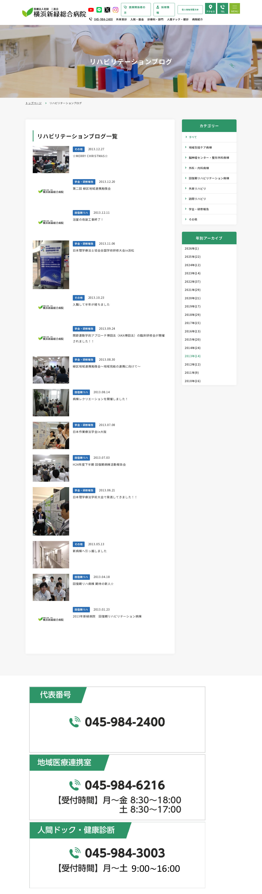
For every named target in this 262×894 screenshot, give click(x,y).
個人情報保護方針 (190, 9)
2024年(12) (193, 265)
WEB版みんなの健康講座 (185, 800)
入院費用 (107, 859)
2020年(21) (193, 298)
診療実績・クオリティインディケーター (57, 854)
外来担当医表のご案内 (115, 777)
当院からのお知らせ (43, 755)
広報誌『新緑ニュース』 (184, 793)
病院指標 (38, 869)
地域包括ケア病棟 (200, 147)
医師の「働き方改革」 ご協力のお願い (125, 820)
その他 (193, 219)
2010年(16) (193, 381)
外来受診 (121, 19)
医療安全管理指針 (43, 808)
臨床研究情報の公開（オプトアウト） (56, 876)
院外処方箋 (108, 799)
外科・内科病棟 (199, 168)
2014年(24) (193, 348)
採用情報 (162, 9)
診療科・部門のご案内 (44, 762)
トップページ (33, 103)
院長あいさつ (41, 787)
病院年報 (38, 861)
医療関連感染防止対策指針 (49, 816)
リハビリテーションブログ (186, 815)
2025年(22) (193, 256)
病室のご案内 (110, 852)
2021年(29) (193, 290)
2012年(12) (193, 364)
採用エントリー (179, 863)
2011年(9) (192, 372)
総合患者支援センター (113, 747)
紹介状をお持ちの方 (114, 769)
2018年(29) (193, 315)
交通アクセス (178, 839)
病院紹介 (197, 19)
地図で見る (95, 729)
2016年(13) (193, 331)
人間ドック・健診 (178, 19)
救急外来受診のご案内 (115, 791)
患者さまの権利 (42, 823)
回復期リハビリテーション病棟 (209, 178)
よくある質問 (178, 846)
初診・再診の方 (111, 762)
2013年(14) (193, 356)
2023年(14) (193, 273)
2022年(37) (193, 281)
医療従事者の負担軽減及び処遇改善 (54, 838)
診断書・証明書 (111, 806)
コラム (174, 808)
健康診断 (175, 769)
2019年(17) (193, 306)
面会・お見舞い (111, 866)
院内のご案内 (178, 832)
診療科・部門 (155, 19)
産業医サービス (179, 777)
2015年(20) (193, 339)
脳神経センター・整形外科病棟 (209, 157)
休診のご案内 (110, 784)
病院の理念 (39, 801)
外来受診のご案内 (110, 755)
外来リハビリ (197, 188)
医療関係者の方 (134, 9)
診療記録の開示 (111, 813)
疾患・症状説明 (42, 770)
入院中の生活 (110, 844)
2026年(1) (192, 248)
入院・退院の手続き (114, 837)
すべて (193, 137)
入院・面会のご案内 (112, 830)
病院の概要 (39, 794)
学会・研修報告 (199, 209)
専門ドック (176, 762)
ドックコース (178, 755)
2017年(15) (193, 323)
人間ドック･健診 (177, 747)
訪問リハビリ (197, 199)
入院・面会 (137, 19)
